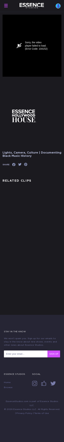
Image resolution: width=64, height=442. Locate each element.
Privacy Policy (24, 413)
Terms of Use (41, 413)
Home (7, 382)
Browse (8, 387)
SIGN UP (53, 354)
